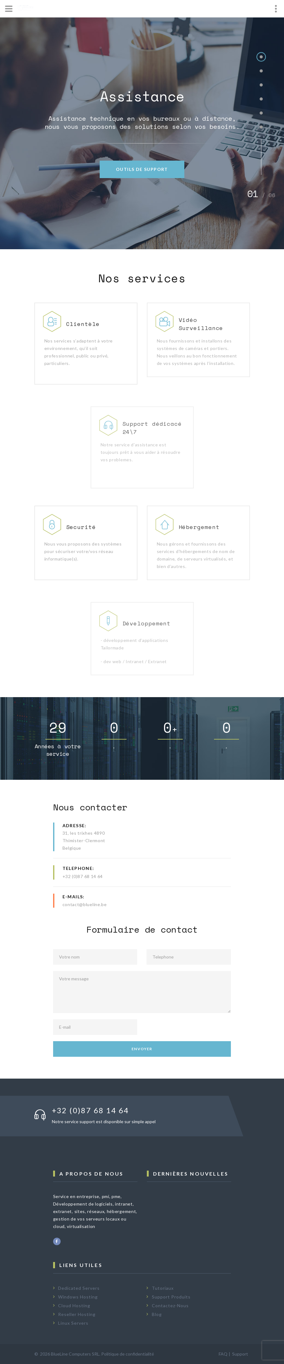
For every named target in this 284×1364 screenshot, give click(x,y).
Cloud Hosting (74, 1305)
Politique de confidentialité (127, 1354)
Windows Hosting (78, 1296)
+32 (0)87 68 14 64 (82, 876)
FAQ (223, 1354)
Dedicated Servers (79, 1288)
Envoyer (142, 1048)
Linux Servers (73, 1323)
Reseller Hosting (77, 1314)
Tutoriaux (163, 1288)
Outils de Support (142, 169)
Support (240, 1354)
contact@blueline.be (84, 904)
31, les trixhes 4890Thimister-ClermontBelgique (84, 840)
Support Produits (171, 1296)
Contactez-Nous (170, 1305)
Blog (157, 1314)
